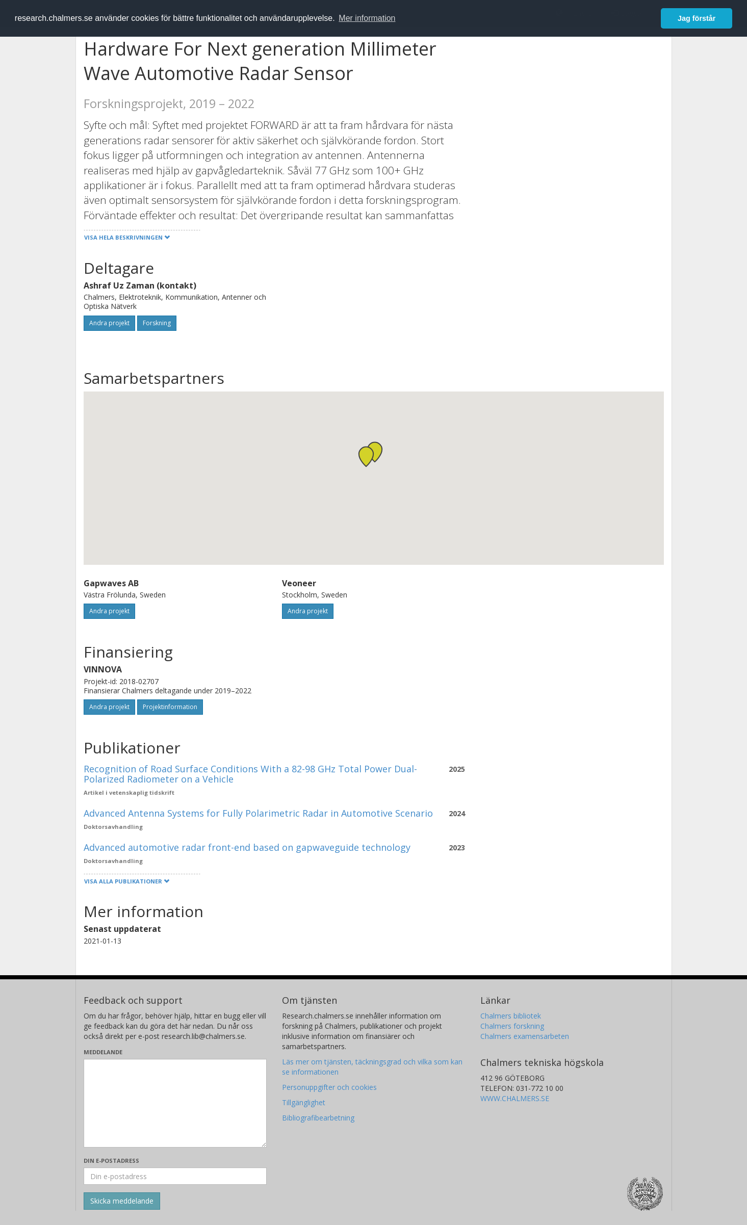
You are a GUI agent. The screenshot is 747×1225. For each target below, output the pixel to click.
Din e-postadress (111, 1160)
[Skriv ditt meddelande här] (175, 1103)
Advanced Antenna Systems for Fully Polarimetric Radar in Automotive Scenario (258, 813)
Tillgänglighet (303, 1102)
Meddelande (103, 1052)
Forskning (157, 323)
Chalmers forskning (512, 1026)
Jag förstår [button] (696, 18)
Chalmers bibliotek (510, 1016)
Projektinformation (170, 706)
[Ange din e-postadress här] (175, 1176)
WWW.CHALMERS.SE (514, 1098)
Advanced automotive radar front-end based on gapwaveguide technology (247, 847)
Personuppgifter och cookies (329, 1087)
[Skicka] (122, 1201)
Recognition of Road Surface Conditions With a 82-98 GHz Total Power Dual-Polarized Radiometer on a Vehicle (250, 774)
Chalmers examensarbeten (524, 1036)
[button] (375, 451)
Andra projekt (109, 323)
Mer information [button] (367, 18)
